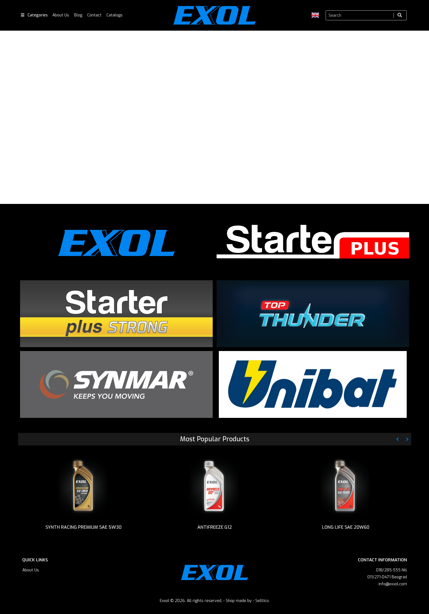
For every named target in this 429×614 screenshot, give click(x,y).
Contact (94, 15)
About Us (60, 15)
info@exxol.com (393, 586)
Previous (10, 119)
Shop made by (239, 602)
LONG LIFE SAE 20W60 (345, 528)
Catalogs (114, 15)
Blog (78, 15)
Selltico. (262, 602)
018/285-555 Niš (391, 572)
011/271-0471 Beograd (387, 579)
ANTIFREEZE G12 (214, 528)
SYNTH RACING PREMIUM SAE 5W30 (83, 528)
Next (419, 119)
